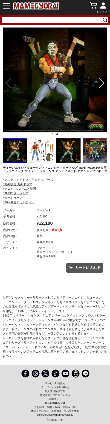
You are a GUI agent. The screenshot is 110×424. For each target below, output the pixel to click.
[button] (102, 83)
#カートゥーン (12, 197)
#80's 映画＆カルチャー (19, 202)
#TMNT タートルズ (16, 193)
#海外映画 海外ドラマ (17, 184)
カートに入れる (85, 268)
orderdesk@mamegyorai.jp (57, 414)
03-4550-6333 (55, 403)
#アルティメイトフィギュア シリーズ (28, 179)
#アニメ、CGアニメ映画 (19, 188)
